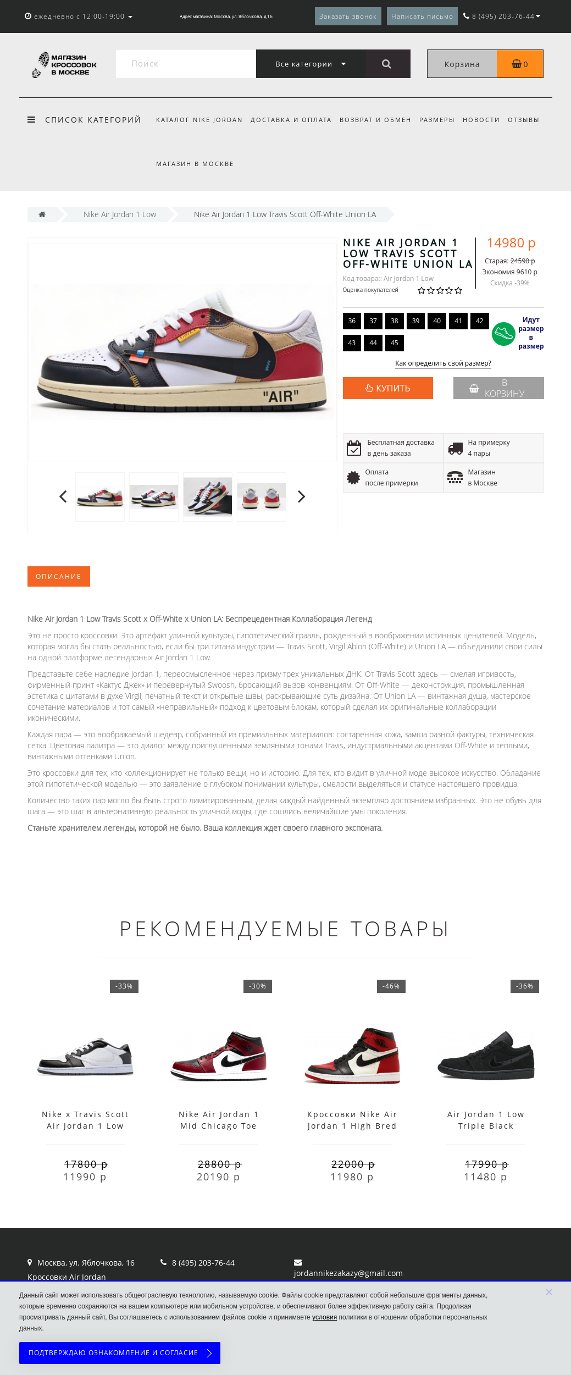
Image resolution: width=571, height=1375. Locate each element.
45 (394, 342)
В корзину (496, 388)
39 (416, 320)
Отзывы (532, 119)
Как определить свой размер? (443, 364)
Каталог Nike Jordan (199, 119)
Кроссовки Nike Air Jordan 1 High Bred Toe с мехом (352, 1125)
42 (480, 320)
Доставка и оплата (293, 119)
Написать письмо (422, 16)
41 (458, 320)
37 (373, 320)
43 (352, 342)
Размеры (442, 119)
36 (352, 320)
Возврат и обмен (379, 119)
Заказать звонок (348, 16)
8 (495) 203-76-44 (203, 1262)
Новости (488, 119)
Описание (59, 576)
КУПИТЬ (393, 388)
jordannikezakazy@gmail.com (348, 1273)
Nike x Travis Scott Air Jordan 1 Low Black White (85, 1125)
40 (437, 320)
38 (394, 320)
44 (373, 342)
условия (324, 1317)
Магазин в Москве (195, 163)
